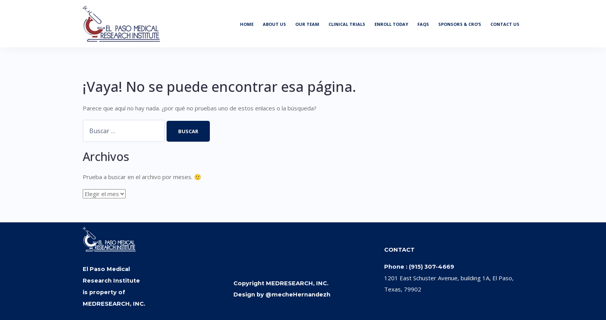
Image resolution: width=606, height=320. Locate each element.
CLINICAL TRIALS (347, 24)
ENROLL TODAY (391, 24)
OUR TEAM (307, 24)
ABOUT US (274, 24)
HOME (247, 24)
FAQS (423, 24)
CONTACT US (504, 24)
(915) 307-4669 (431, 266)
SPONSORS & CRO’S (459, 24)
